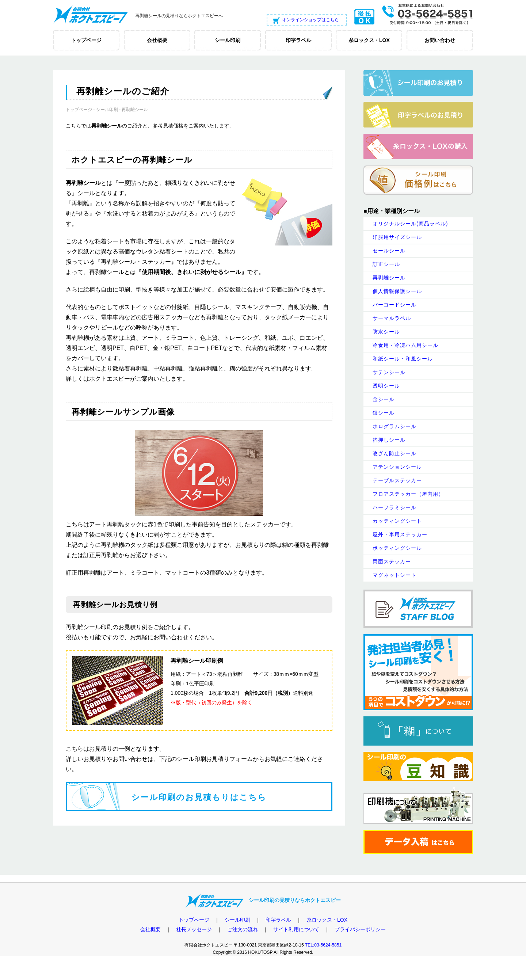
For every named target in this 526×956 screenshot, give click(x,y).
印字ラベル (278, 920)
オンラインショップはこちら (310, 19)
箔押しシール (389, 440)
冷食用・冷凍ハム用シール (405, 345)
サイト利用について (296, 929)
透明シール (386, 386)
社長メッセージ (194, 929)
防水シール (386, 332)
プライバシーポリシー (360, 929)
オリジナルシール (410, 223)
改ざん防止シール (394, 453)
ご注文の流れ (242, 929)
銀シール (383, 413)
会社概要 (150, 929)
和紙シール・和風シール (403, 359)
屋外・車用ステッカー (400, 534)
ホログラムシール (394, 426)
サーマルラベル (392, 318)
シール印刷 (107, 109)
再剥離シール (389, 278)
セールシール (389, 251)
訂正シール (386, 264)
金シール (383, 399)
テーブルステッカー (397, 480)
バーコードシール (394, 305)
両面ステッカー (392, 561)
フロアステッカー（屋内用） (408, 494)
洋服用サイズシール (397, 237)
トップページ (79, 109)
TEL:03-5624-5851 (323, 945)
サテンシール (389, 372)
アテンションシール (397, 467)
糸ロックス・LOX (326, 920)
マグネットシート (394, 575)
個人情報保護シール (397, 291)
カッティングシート (397, 521)
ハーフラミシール (394, 507)
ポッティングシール (397, 548)
